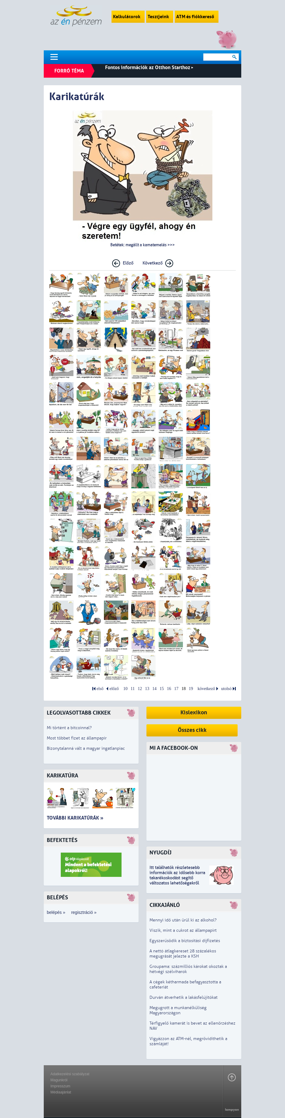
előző (113, 688)
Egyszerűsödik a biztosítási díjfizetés (184, 940)
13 (147, 688)
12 (140, 688)
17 (176, 688)
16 (169, 688)
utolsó (226, 688)
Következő (152, 263)
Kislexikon (193, 712)
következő (206, 688)
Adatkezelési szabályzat (69, 1074)
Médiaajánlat (60, 1092)
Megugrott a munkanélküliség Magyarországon (178, 1010)
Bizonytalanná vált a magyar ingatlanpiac (86, 748)
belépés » (56, 912)
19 (191, 688)
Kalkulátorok (128, 16)
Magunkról (58, 1080)
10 (125, 688)
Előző (128, 263)
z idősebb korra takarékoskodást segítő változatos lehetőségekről (177, 878)
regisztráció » (83, 912)
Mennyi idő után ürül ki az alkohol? (183, 920)
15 (162, 688)
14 (154, 688)
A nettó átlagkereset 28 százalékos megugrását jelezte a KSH (182, 953)
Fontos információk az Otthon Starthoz (149, 67)
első (100, 688)
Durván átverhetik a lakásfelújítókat (183, 997)
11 (133, 688)
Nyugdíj (160, 853)
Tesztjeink (160, 16)
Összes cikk (192, 730)
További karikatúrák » (75, 818)
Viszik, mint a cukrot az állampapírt (183, 930)
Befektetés (62, 840)
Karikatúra (62, 776)
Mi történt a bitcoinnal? (69, 727)
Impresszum (60, 1086)
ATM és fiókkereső (196, 16)
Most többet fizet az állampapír (77, 738)
